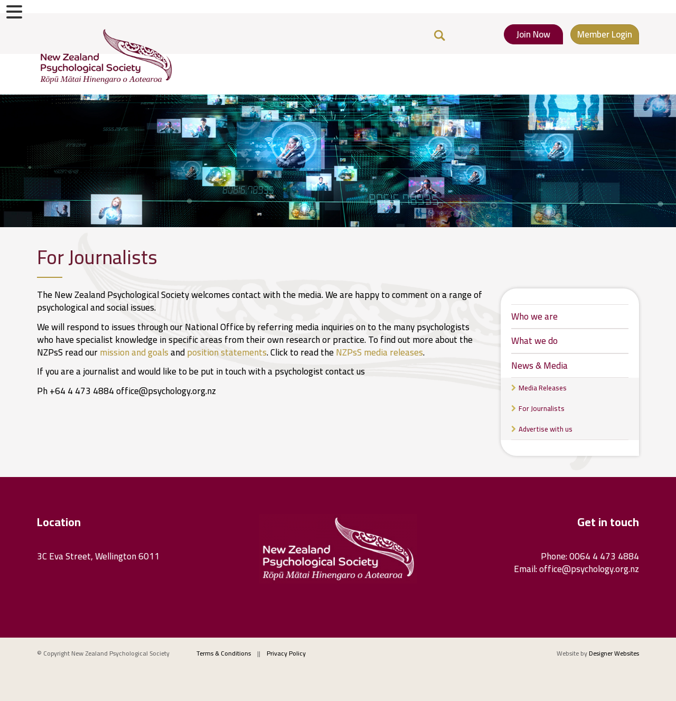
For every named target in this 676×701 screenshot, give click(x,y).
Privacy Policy (286, 653)
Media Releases (543, 387)
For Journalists (542, 408)
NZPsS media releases (379, 352)
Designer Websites (614, 653)
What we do (534, 340)
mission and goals (134, 352)
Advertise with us (545, 429)
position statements (227, 352)
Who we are (534, 316)
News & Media (539, 365)
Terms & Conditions (223, 653)
